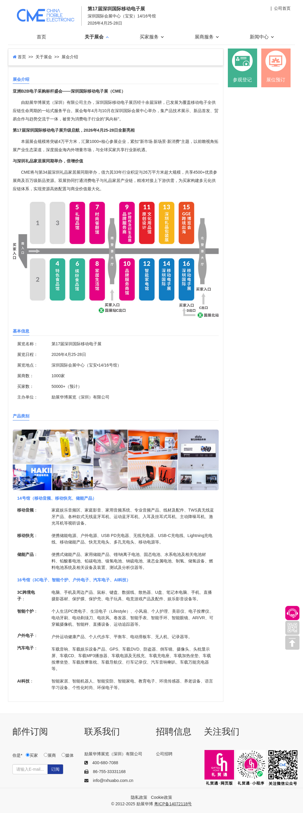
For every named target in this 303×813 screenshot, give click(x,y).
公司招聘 (164, 753)
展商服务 (207, 36)
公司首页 (282, 8)
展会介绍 (21, 79)
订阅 (55, 769)
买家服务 (152, 36)
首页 (41, 36)
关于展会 (97, 36)
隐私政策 (139, 797)
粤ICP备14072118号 (173, 803)
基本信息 (21, 331)
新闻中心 (262, 36)
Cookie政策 (161, 797)
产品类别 (21, 416)
